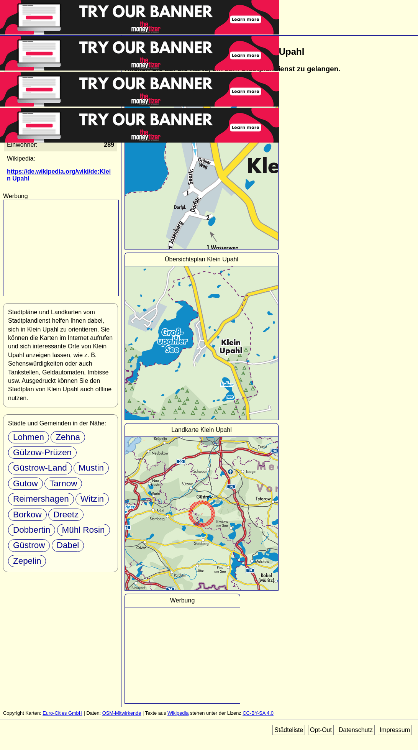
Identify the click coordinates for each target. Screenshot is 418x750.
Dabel (68, 545)
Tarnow (63, 483)
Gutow (25, 483)
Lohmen (28, 437)
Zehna (68, 437)
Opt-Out (321, 730)
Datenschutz (356, 730)
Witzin (92, 499)
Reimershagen (41, 499)
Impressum (395, 730)
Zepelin (27, 561)
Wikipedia (178, 713)
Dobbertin (31, 530)
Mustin (91, 468)
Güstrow (29, 545)
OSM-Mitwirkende (121, 713)
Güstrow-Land (40, 468)
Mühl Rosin (83, 530)
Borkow (27, 514)
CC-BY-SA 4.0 (258, 713)
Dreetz (66, 514)
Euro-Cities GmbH (62, 713)
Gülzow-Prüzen (42, 452)
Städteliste (288, 730)
